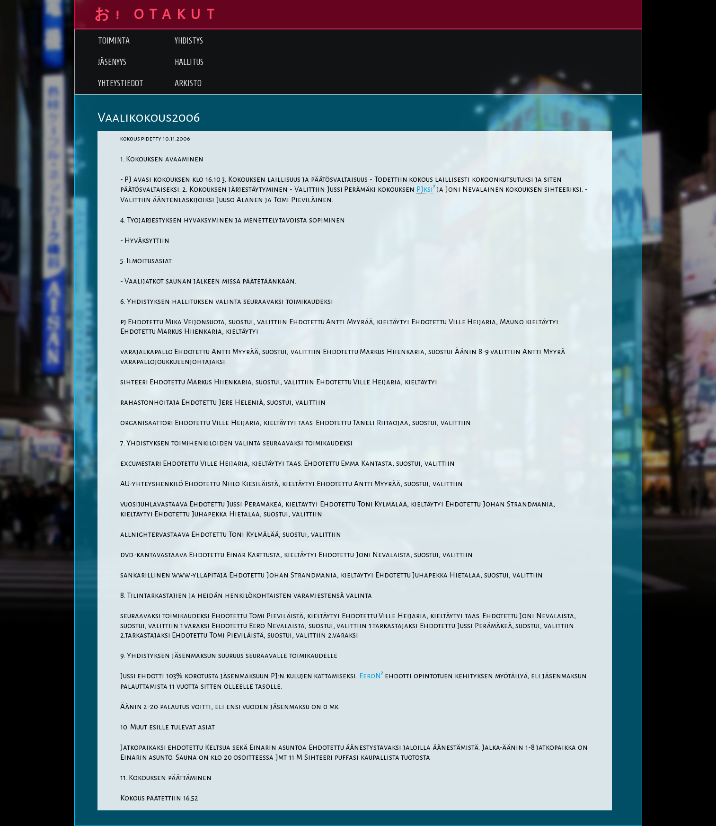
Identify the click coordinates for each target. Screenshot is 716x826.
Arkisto (188, 83)
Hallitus (189, 62)
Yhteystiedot (120, 83)
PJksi (424, 189)
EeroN (370, 676)
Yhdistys (189, 40)
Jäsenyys (112, 62)
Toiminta (114, 40)
